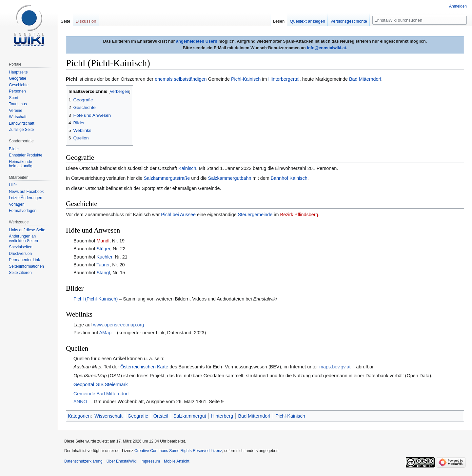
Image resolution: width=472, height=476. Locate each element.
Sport (13, 97)
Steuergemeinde (255, 214)
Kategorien (79, 416)
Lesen (279, 21)
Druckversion (20, 253)
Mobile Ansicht (176, 461)
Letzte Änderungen (25, 198)
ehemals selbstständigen (180, 79)
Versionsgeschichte (348, 21)
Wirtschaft (17, 116)
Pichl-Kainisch (246, 79)
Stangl (103, 272)
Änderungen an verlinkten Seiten (23, 238)
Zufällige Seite (21, 129)
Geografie (138, 416)
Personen (17, 91)
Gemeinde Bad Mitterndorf (101, 393)
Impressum (150, 461)
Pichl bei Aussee (178, 214)
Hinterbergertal (284, 79)
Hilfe (13, 185)
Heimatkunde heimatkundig (20, 164)
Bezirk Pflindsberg (299, 214)
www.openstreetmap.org (118, 324)
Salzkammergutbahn (229, 178)
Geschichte (19, 85)
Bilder (14, 149)
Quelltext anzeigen (307, 21)
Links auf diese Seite (27, 230)
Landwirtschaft (21, 123)
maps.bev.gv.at (334, 366)
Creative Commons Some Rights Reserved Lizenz (178, 450)
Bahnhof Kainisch (289, 178)
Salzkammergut (189, 416)
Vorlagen (16, 204)
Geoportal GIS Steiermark (100, 384)
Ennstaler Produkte (25, 155)
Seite (65, 21)
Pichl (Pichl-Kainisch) (95, 298)
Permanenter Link (24, 260)
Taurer (102, 264)
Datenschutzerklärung (83, 461)
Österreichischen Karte (144, 366)
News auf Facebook (26, 191)
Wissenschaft (108, 416)
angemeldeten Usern (196, 41)
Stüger (103, 248)
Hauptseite (18, 72)
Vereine (15, 110)
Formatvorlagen (22, 210)
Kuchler (104, 256)
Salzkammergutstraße (167, 178)
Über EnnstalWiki (122, 461)
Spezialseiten (20, 247)
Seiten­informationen (26, 266)
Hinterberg (222, 416)
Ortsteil (160, 416)
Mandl (102, 240)
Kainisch (187, 168)
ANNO (80, 401)
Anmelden (458, 6)
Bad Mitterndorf (365, 79)
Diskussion (86, 21)
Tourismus (18, 104)
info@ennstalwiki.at (326, 47)
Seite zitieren (20, 272)
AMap (105, 332)
